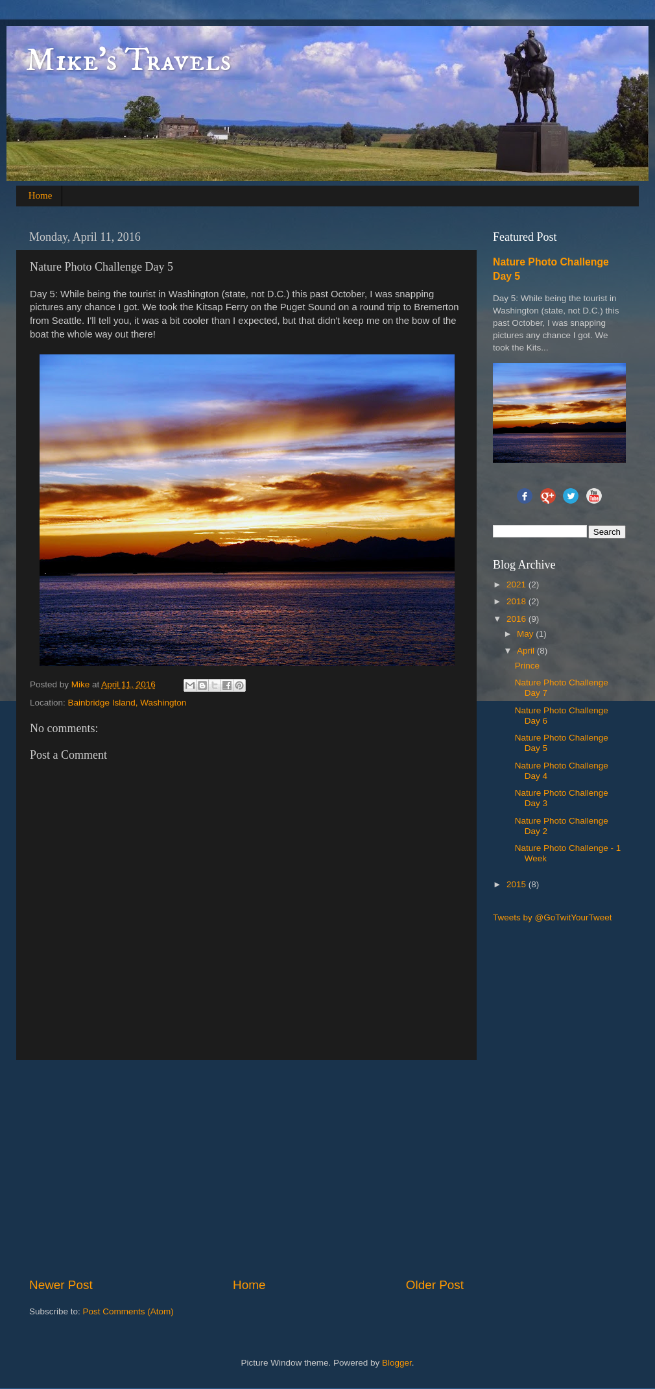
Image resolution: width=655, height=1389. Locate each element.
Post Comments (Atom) (128, 1311)
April (527, 651)
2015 (517, 884)
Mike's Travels (129, 60)
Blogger (397, 1363)
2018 (517, 601)
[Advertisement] (263, 1168)
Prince (527, 665)
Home (41, 195)
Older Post (435, 1285)
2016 (517, 619)
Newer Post (61, 1285)
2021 (517, 584)
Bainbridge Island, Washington (127, 702)
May (526, 634)
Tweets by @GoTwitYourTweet (552, 917)
